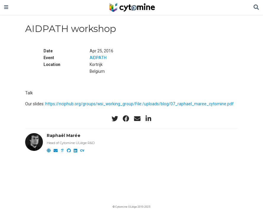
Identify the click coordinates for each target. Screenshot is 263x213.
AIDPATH (98, 57)
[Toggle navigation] (6, 7)
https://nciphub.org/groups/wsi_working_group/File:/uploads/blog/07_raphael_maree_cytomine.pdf (139, 103)
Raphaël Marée (63, 135)
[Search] (256, 7)
